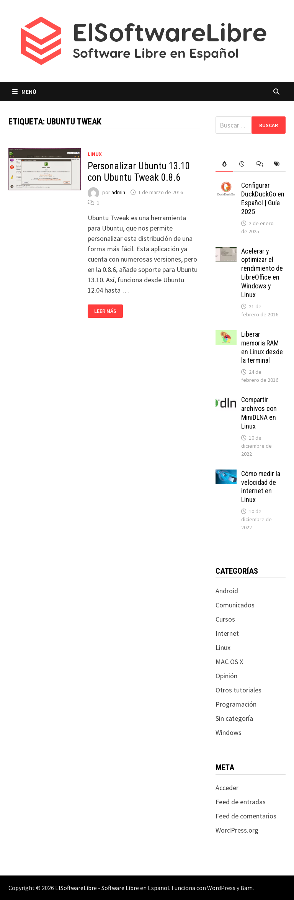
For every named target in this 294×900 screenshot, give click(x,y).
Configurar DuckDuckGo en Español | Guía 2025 (262, 198)
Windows (229, 732)
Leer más (108, 311)
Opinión (226, 675)
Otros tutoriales (238, 690)
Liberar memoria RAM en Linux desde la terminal (262, 347)
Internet (227, 633)
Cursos (225, 619)
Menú (24, 91)
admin (118, 192)
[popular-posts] (224, 164)
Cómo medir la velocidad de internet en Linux (260, 487)
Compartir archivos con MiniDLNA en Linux (259, 413)
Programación (236, 704)
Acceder (227, 787)
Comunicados (235, 605)
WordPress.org (237, 830)
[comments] (259, 164)
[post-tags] (277, 164)
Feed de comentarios (246, 816)
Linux (95, 154)
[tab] (224, 164)
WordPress (221, 888)
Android (227, 590)
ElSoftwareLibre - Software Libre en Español (112, 888)
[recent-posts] (242, 164)
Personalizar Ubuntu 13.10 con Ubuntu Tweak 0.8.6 (139, 171)
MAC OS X (229, 661)
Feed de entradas (241, 801)
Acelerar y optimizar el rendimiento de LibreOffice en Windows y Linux (262, 273)
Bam (246, 888)
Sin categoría (234, 718)
